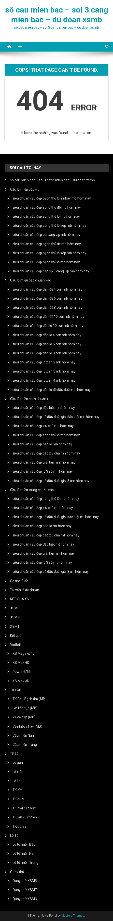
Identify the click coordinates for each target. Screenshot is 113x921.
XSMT (15, 626)
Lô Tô (14, 836)
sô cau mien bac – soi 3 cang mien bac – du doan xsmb (52, 180)
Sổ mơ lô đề (19, 581)
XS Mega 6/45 (24, 653)
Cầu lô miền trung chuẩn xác (32, 490)
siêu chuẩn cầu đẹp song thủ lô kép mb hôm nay (49, 225)
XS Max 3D (21, 681)
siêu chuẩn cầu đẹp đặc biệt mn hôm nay (44, 408)
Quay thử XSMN (25, 899)
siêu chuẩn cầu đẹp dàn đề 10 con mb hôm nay (48, 317)
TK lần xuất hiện (25, 817)
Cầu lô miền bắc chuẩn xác (30, 280)
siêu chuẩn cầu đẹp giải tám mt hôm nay (44, 553)
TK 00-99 (20, 826)
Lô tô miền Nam (25, 853)
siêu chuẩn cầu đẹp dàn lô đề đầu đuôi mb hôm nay (52, 390)
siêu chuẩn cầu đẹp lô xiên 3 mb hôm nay (44, 371)
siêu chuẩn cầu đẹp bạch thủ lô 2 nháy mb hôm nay (52, 198)
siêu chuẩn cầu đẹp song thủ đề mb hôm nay (47, 207)
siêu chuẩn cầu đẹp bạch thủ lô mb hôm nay (46, 262)
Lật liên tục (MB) (25, 708)
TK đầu (18, 790)
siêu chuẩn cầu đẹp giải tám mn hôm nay (44, 462)
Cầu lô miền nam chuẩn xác (31, 399)
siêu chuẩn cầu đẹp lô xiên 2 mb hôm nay (44, 362)
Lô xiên (18, 772)
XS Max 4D (21, 663)
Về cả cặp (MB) (24, 717)
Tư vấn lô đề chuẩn (24, 590)
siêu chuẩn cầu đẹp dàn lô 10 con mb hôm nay (48, 326)
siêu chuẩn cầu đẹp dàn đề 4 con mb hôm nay (47, 289)
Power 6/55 (22, 672)
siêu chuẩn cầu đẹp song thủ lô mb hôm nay (46, 216)
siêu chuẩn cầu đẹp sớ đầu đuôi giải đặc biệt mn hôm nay (56, 417)
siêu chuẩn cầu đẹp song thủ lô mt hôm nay (46, 499)
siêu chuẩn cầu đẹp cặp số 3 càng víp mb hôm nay (51, 271)
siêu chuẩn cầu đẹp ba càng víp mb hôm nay (46, 235)
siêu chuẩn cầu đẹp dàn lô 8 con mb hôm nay (47, 353)
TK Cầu (15, 690)
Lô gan (18, 762)
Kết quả (16, 636)
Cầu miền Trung (25, 745)
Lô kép (18, 781)
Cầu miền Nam (24, 735)
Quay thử (17, 872)
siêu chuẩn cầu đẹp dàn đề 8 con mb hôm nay (47, 307)
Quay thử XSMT (25, 890)
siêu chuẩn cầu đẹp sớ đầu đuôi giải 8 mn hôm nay (51, 481)
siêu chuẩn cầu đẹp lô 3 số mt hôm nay (42, 562)
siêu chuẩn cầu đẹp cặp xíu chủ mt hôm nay (46, 535)
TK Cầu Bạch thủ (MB (29, 699)
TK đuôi (18, 799)
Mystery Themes (72, 915)
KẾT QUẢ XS (19, 599)
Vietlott (15, 645)
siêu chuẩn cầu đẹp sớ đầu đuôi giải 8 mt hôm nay (51, 572)
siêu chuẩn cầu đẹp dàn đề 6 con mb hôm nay (47, 298)
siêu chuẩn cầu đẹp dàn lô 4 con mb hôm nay (47, 335)
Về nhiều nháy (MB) (27, 726)
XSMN (15, 617)
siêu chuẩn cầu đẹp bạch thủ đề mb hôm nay (47, 244)
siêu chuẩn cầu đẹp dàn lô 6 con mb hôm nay (47, 344)
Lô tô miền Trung (25, 863)
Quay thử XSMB (25, 881)
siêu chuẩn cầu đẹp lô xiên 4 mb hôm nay (44, 380)
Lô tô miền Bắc (24, 844)
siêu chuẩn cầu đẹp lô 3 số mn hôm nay (43, 471)
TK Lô (14, 754)
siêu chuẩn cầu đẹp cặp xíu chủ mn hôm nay (46, 453)
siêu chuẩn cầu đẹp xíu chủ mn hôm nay (43, 426)
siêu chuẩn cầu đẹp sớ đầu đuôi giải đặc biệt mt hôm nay (56, 517)
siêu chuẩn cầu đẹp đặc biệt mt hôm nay (43, 544)
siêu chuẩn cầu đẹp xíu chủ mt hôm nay (43, 508)
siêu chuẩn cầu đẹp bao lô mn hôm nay (42, 444)
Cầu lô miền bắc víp (25, 189)
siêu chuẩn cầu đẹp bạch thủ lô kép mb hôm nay (49, 253)
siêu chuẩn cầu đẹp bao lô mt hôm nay (42, 526)
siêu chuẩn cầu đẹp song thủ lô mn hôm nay (46, 435)
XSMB (15, 608)
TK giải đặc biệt (24, 808)
